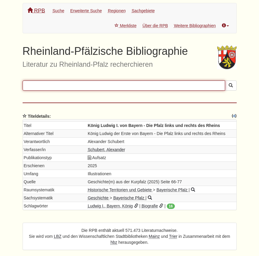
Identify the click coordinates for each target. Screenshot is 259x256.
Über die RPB (155, 25)
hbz (114, 242)
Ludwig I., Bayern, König (110, 206)
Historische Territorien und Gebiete (120, 189)
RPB (36, 10)
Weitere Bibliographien (195, 25)
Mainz (154, 236)
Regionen (117, 10)
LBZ (58, 236)
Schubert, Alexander (106, 149)
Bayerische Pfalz (172, 189)
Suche (59, 10)
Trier (173, 236)
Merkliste (125, 25)
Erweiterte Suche (86, 10)
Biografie (150, 206)
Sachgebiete (143, 10)
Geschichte (99, 198)
